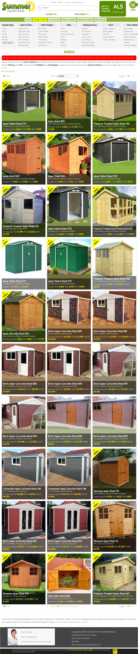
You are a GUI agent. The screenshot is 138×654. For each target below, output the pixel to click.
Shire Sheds (100, 19)
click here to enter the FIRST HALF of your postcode (105, 58)
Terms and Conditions (81, 638)
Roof (111, 25)
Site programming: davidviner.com (86, 644)
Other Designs (47, 25)
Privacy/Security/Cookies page (80, 650)
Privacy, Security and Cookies (84, 635)
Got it (114, 651)
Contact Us (51, 14)
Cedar (57, 622)
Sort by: (54, 76)
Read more (9, 71)
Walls (69, 25)
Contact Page (45, 641)
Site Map (75, 641)
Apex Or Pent (26, 25)
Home (28, 19)
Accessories (54, 19)
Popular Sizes (8, 25)
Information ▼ (81, 14)
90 (64, 606)
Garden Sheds (39, 19)
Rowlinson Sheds (85, 19)
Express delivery (81, 622)
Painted (66, 622)
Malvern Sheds (68, 19)
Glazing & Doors (90, 25)
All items (74, 606)
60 (61, 606)
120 (68, 606)
